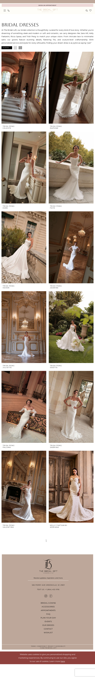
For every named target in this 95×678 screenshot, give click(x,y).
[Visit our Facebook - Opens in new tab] (50, 609)
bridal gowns (48, 617)
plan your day (48, 631)
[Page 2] (41, 544)
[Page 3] (44, 544)
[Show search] (87, 14)
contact (48, 642)
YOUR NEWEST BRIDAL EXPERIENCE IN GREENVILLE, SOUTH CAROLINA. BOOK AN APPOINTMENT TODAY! (47, 3)
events (48, 635)
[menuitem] (47, 9)
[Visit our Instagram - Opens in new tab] (46, 609)
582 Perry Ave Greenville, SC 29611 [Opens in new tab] (48, 599)
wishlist (48, 646)
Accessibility (60, 660)
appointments (48, 624)
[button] (5, 14)
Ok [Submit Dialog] (90, 671)
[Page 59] (56, 544)
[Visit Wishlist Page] (90, 14)
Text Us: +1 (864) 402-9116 (48, 603)
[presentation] (23, 91)
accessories (48, 620)
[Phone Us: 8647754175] (9, 14)
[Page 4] (47, 544)
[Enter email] (48, 586)
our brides (48, 639)
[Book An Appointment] (47, 9)
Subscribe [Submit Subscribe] (48, 592)
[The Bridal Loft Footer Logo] (48, 570)
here (63, 675)
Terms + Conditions (38, 660)
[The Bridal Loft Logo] (47, 14)
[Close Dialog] (3, 671)
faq (48, 628)
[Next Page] (60, 544)
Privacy (50, 660)
